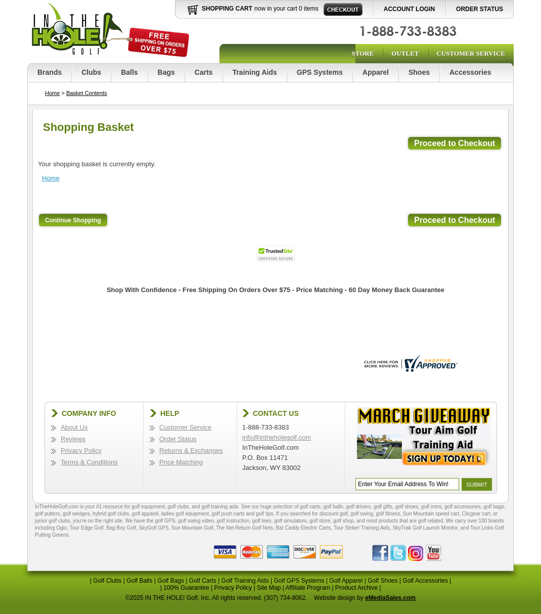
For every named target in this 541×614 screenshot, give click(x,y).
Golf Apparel (346, 580)
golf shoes (407, 506)
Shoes (419, 72)
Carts (204, 72)
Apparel (376, 72)
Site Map (269, 587)
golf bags (493, 506)
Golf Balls (139, 580)
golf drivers (358, 506)
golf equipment (148, 506)
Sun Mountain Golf (192, 528)
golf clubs (178, 506)
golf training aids (220, 506)
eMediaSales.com (390, 597)
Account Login (409, 9)
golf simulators (290, 521)
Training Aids (255, 72)
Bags (166, 72)
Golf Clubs (107, 580)
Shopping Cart (227, 8)
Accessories (470, 72)
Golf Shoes (382, 580)
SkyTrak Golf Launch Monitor (425, 528)
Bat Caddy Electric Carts (303, 528)
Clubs (91, 72)
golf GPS (165, 521)
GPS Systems (320, 72)
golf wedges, (78, 513)
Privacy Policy (81, 450)
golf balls (333, 506)
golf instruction (233, 521)
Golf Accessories (424, 580)
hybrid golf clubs (111, 513)
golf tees (262, 521)
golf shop (343, 521)
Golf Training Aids (245, 580)
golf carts (310, 506)
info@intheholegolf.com (276, 437)
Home (52, 93)
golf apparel (145, 513)
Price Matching (181, 462)
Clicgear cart (476, 513)
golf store (319, 521)
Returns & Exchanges (191, 450)
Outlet (405, 53)
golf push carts (228, 513)
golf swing (361, 513)
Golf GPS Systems (299, 580)
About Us (74, 427)
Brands (49, 72)
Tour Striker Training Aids (362, 528)
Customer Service (471, 53)
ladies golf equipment (185, 513)
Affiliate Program (308, 587)
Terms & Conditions (89, 462)
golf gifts (383, 506)
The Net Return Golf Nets (244, 528)
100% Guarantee (186, 587)
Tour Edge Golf (87, 528)
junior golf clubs (52, 521)
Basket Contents (86, 93)
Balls (129, 72)
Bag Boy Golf (121, 528)
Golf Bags (170, 580)
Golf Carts (202, 580)
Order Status (479, 9)
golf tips (264, 513)
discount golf (334, 513)
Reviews (73, 439)
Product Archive (356, 587)
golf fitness (388, 513)
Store (362, 53)
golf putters (47, 513)
